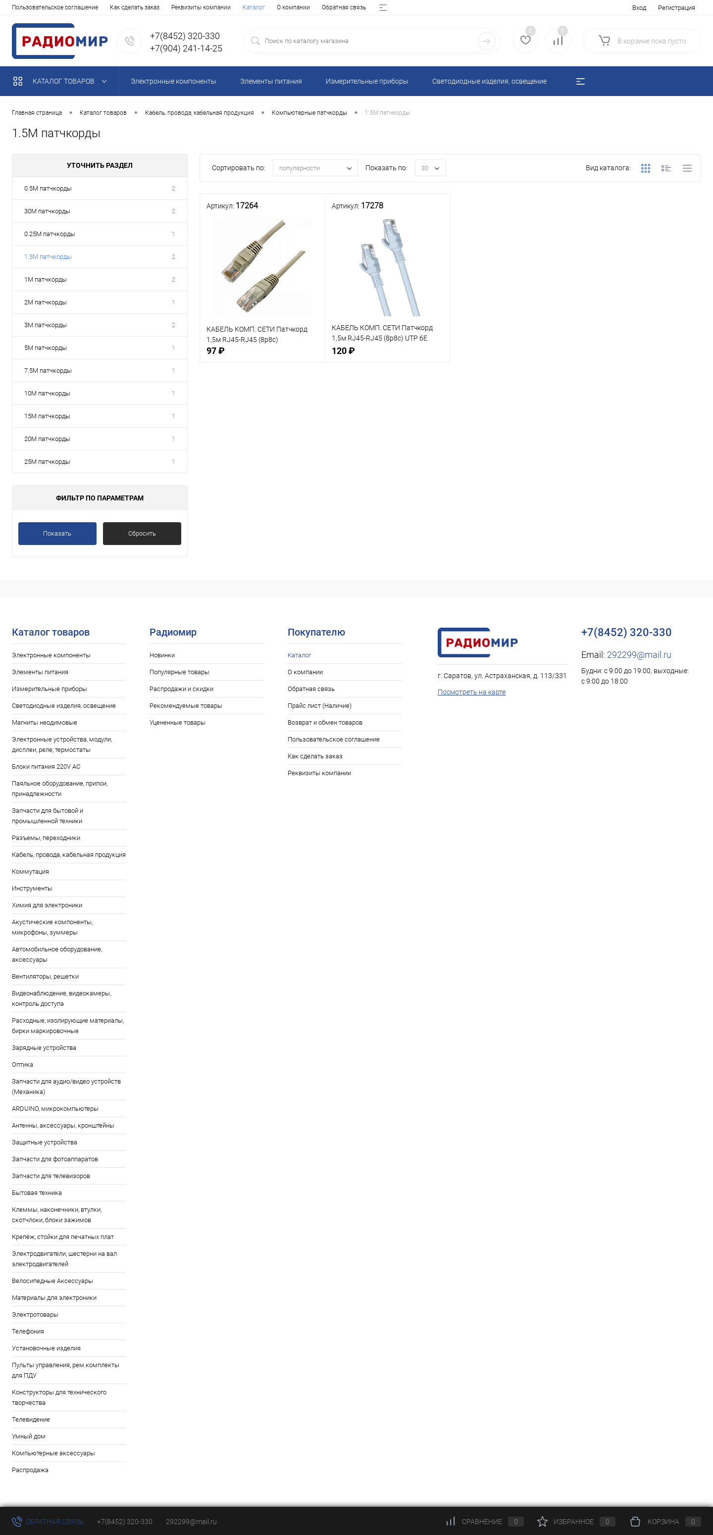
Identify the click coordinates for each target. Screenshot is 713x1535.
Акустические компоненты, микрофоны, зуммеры (52, 927)
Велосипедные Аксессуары (52, 1281)
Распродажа (30, 1470)
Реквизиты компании (319, 773)
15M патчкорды (47, 416)
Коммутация (30, 871)
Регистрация (676, 7)
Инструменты (32, 888)
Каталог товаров (62, 81)
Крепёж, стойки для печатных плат (63, 1236)
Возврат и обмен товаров (255, 7)
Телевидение (31, 1419)
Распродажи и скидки (181, 689)
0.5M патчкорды (48, 188)
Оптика (22, 1064)
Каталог (23, 7)
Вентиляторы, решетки (45, 976)
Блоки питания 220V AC (46, 766)
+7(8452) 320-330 (125, 1522)
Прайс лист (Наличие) (177, 7)
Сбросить (142, 533)
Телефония (28, 1331)
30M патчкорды (47, 211)
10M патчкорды (47, 393)
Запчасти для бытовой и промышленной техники (47, 816)
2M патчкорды (45, 302)
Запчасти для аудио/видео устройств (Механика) (66, 1086)
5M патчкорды (45, 347)
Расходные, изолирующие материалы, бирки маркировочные (68, 1026)
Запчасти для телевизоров (51, 1176)
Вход (639, 7)
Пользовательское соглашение (334, 739)
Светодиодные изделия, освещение (64, 705)
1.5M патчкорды (48, 256)
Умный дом (29, 1436)
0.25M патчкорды (49, 234)
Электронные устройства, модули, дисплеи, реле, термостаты (62, 744)
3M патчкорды (45, 325)
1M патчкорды (45, 279)
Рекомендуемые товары (186, 705)
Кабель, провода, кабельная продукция (69, 854)
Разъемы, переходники (46, 838)
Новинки (162, 655)
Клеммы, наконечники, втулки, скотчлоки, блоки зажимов (57, 1215)
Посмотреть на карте (472, 692)
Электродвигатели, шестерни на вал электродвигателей (64, 1259)
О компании (62, 7)
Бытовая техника (37, 1192)
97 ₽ (262, 356)
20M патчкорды (47, 439)
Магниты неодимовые (44, 722)
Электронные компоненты (51, 655)
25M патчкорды (47, 461)
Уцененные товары (177, 722)
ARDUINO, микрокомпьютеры (55, 1108)
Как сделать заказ (315, 756)
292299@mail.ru (639, 654)
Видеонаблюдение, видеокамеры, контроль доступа (61, 998)
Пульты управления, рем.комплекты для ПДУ (65, 1370)
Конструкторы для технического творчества (59, 1397)
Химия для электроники (47, 905)
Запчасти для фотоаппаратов (55, 1159)
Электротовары (35, 1314)
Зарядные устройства (44, 1047)
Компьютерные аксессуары (53, 1453)
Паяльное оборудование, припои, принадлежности (59, 788)
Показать (57, 533)
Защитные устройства (44, 1142)
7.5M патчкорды (48, 370)
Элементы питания (40, 672)
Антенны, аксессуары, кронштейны (63, 1125)
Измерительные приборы (49, 689)
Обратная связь (113, 7)
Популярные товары (179, 672)
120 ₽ (388, 356)
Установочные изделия (46, 1348)
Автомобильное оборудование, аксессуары (57, 954)
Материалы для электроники (54, 1297)
